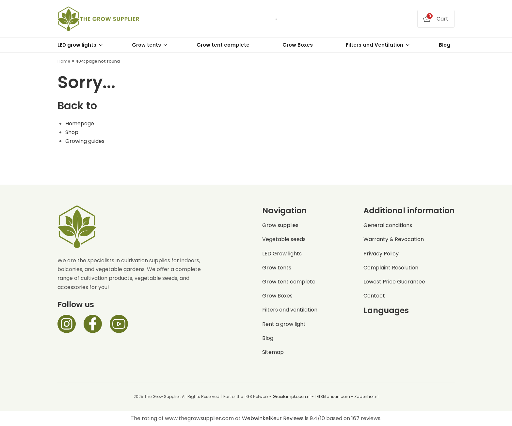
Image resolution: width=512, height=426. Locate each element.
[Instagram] (66, 324)
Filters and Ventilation (378, 45)
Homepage (79, 123)
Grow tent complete (223, 44)
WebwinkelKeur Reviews (273, 418)
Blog (444, 44)
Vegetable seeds (284, 239)
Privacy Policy (381, 253)
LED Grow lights (282, 253)
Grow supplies (280, 225)
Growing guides (84, 141)
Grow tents (150, 45)
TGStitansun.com (332, 396)
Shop (71, 132)
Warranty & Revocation (393, 239)
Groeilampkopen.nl (292, 396)
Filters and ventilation (289, 309)
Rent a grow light (284, 324)
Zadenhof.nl (366, 396)
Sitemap (273, 352)
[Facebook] (93, 324)
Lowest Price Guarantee (394, 281)
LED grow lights (80, 45)
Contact (374, 295)
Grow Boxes (297, 44)
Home (64, 61)
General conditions (387, 225)
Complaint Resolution (390, 267)
